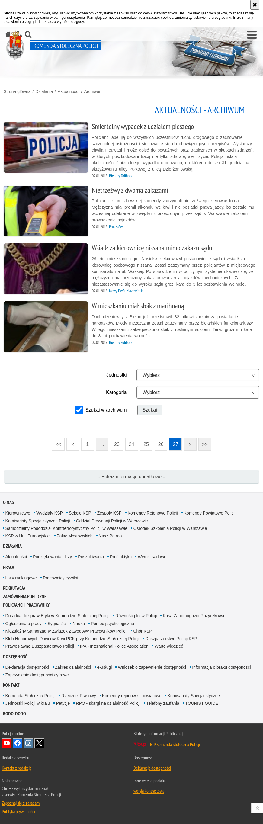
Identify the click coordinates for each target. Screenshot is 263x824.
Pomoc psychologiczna (112, 623)
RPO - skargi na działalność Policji (108, 703)
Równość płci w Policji (136, 615)
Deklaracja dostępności (27, 667)
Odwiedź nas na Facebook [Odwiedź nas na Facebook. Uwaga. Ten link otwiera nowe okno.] (17, 743)
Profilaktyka (121, 556)
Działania (44, 91)
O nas (8, 502)
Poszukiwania (91, 556)
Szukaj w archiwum (106, 409)
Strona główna (17, 91)
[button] (252, 35)
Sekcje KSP (80, 513)
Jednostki (116, 374)
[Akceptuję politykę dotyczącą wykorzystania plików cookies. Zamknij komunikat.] (254, 5)
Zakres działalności (73, 667)
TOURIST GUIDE (201, 703)
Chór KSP (142, 631)
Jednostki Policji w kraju (27, 703)
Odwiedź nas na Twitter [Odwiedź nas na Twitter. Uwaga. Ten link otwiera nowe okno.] (39, 743)
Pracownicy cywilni (60, 578)
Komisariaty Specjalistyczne (194, 695)
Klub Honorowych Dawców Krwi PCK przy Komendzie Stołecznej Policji (72, 638)
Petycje (63, 703)
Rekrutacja (14, 588)
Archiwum (93, 91)
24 (131, 444)
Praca (8, 567)
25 (146, 444)
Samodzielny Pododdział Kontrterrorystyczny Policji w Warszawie (66, 528)
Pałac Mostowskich (75, 536)
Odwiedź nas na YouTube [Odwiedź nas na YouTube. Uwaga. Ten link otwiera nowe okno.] (6, 743)
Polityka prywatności (18, 811)
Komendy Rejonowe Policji (153, 513)
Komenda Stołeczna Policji (30, 695)
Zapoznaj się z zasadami (21, 803)
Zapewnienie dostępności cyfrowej (37, 674)
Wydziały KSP (49, 513)
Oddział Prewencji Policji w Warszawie (112, 520)
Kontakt (11, 685)
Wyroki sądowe (152, 556)
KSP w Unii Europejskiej (28, 536)
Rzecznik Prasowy (78, 695)
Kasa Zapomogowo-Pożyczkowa (193, 615)
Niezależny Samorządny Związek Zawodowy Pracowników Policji (66, 631)
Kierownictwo (17, 513)
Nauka (78, 623)
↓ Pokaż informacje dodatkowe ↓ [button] (131, 476)
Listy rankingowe (21, 578)
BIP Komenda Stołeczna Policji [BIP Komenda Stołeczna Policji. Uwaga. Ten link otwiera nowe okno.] (175, 744)
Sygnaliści (56, 623)
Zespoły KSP (109, 513)
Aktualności (68, 91)
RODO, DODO (14, 713)
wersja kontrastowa (148, 791)
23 (117, 444)
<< (56, 442)
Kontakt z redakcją (16, 768)
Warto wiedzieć (169, 646)
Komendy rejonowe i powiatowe (132, 695)
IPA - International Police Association (114, 646)
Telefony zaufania (162, 703)
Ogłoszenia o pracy (23, 623)
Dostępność (15, 656)
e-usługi (104, 667)
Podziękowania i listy (52, 556)
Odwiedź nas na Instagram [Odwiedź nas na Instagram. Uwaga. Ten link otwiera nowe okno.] (28, 743)
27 (175, 444)
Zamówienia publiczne (25, 596)
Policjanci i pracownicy (26, 605)
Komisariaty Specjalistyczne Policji (37, 520)
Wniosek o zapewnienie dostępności (152, 667)
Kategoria (116, 392)
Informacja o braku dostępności (221, 667)
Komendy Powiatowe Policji (210, 513)
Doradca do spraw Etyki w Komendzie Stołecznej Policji (57, 615)
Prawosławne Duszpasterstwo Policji (39, 646)
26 (161, 444)
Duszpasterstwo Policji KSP (171, 638)
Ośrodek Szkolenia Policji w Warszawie (170, 528)
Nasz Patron (110, 536)
